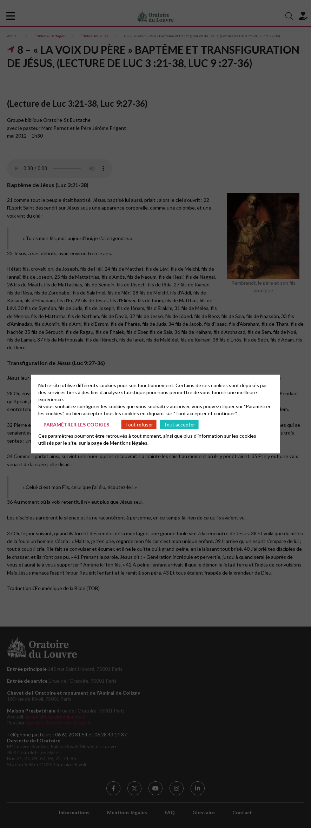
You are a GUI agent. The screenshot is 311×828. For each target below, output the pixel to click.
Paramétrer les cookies (76, 424)
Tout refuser (139, 424)
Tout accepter (179, 424)
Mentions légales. (129, 443)
